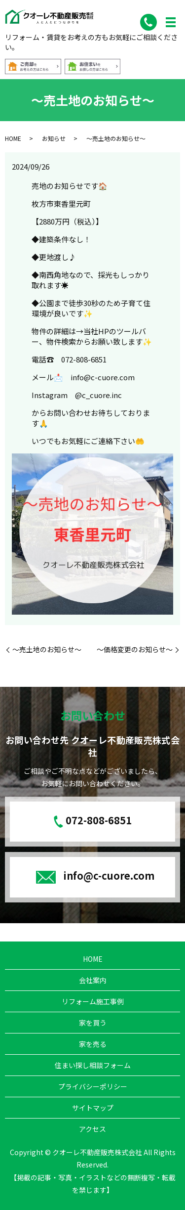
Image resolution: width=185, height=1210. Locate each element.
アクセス (92, 1129)
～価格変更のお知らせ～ (135, 649)
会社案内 (93, 980)
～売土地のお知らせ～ (46, 649)
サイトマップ (92, 1108)
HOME (13, 138)
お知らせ (54, 138)
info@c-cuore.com (108, 875)
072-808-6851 (99, 820)
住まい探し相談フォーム (93, 1065)
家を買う (93, 1023)
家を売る (93, 1044)
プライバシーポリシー (92, 1086)
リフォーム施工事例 (93, 1001)
